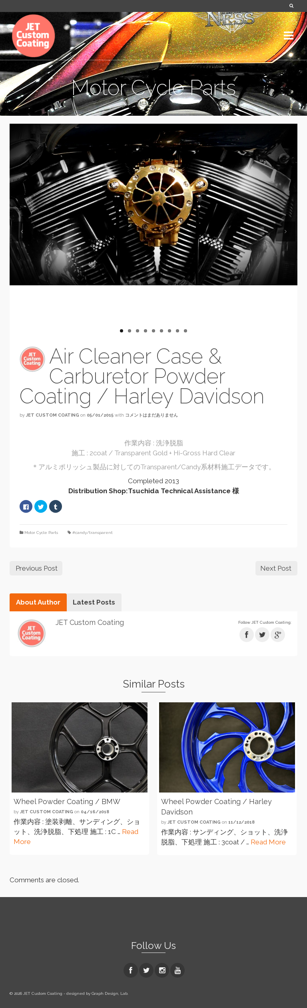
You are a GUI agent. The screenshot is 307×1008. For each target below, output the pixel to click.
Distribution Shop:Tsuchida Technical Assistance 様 (153, 491)
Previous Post (37, 568)
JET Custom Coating (52, 415)
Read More (268, 842)
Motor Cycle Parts (41, 532)
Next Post (275, 568)
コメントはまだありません (151, 415)
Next (285, 231)
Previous (22, 231)
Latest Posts (94, 602)
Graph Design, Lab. (110, 993)
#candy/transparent (92, 532)
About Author (38, 602)
